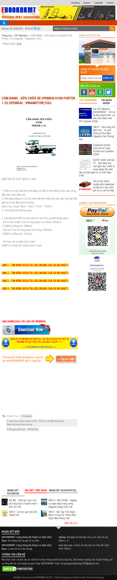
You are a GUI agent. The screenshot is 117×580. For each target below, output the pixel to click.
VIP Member (21, 35)
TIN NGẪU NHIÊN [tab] (106, 102)
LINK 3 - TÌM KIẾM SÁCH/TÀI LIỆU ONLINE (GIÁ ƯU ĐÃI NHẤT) (35, 280)
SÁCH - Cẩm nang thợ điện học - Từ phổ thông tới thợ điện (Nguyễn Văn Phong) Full (97, 133)
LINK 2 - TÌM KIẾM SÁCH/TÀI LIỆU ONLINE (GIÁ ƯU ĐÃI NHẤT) (35, 272)
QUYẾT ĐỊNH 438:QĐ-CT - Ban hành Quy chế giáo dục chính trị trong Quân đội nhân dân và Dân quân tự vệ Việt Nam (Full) (97, 168)
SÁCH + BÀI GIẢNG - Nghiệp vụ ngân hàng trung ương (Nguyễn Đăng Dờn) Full (62, 503)
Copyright (98, 2)
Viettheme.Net (78, 577)
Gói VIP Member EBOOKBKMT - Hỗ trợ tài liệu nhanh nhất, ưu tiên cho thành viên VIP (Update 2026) (97, 115)
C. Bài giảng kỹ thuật (16, 429)
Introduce (75, 2)
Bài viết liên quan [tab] (36, 490)
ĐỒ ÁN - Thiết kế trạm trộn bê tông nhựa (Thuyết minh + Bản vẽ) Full (23, 503)
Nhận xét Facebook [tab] (13, 492)
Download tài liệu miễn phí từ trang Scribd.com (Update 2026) (103, 150)
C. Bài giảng (26, 416)
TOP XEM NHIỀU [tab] (88, 100)
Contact (110, 2)
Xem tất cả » (71, 523)
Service (87, 2)
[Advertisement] (40, 69)
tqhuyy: (62, 537)
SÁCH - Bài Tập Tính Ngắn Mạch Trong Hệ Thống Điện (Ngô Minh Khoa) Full (62, 515)
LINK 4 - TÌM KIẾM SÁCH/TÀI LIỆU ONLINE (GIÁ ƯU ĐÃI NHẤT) (35, 288)
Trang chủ (7, 35)
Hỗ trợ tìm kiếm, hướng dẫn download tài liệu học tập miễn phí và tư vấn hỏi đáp (103, 186)
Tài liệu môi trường (95, 577)
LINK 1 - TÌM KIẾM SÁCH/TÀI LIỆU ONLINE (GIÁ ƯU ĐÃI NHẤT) (35, 265)
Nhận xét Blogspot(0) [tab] (62, 490)
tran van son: (66, 545)
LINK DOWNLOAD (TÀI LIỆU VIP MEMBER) (24, 321)
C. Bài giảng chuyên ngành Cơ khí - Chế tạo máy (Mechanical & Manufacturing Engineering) (35, 423)
